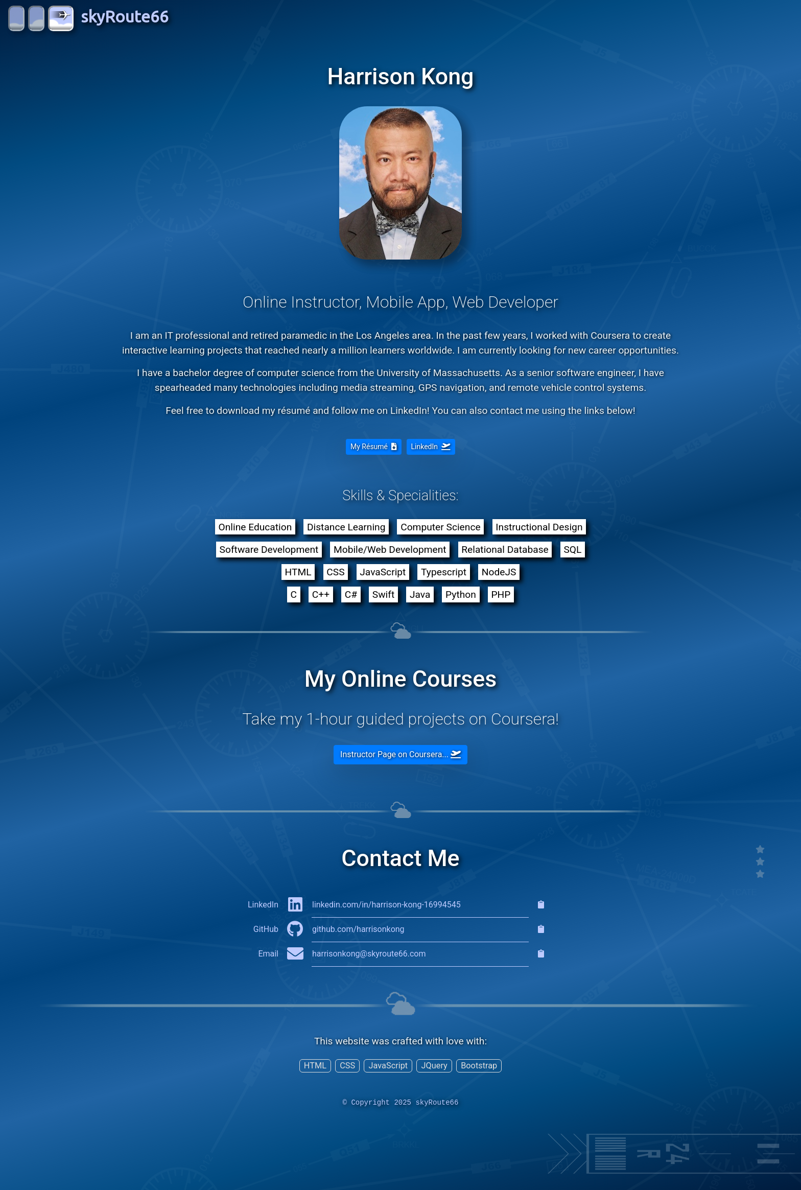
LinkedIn (263, 904)
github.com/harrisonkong (358, 929)
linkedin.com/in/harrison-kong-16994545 (386, 904)
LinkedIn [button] (431, 446)
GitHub (265, 929)
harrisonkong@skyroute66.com (369, 954)
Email (268, 954)
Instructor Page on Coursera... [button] (400, 754)
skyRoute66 (88, 18)
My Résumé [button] (373, 446)
